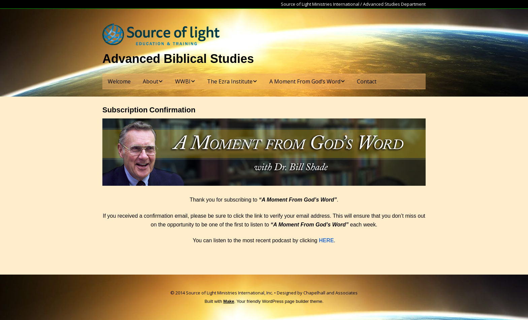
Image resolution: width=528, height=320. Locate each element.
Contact (366, 81)
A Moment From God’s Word (304, 81)
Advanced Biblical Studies (178, 59)
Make (228, 301)
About (150, 81)
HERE (326, 240)
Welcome (119, 81)
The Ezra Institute (230, 81)
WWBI (183, 81)
